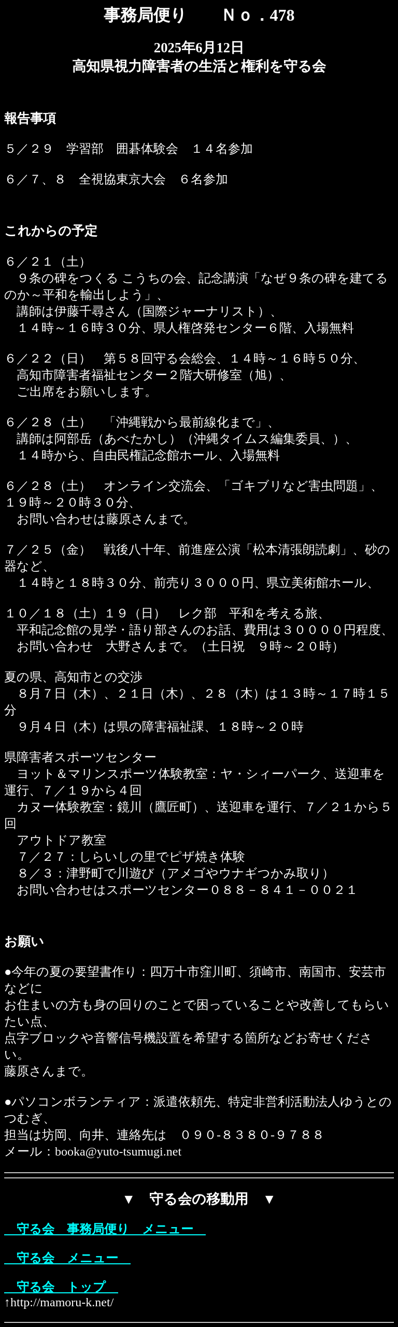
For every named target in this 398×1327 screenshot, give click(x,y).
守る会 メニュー (67, 1258)
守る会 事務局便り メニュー (105, 1229)
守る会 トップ (61, 1287)
